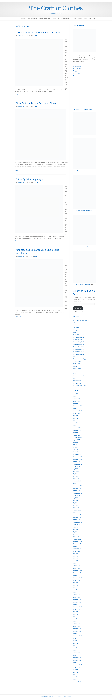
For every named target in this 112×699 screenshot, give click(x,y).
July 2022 (75, 498)
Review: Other (77, 366)
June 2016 (76, 672)
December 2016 (77, 657)
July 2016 (75, 669)
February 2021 (77, 539)
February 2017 (77, 652)
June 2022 (76, 500)
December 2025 (77, 403)
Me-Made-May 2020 (78, 342)
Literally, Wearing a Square (31, 179)
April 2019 (75, 590)
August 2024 (76, 440)
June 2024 (76, 444)
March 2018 (76, 621)
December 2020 (77, 541)
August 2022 (76, 495)
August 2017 (76, 638)
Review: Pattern (77, 368)
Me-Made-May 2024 (78, 351)
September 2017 (77, 636)
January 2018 (76, 626)
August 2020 (76, 551)
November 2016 (77, 660)
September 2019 (77, 578)
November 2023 (77, 459)
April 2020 (75, 561)
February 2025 (77, 427)
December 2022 (77, 486)
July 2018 (75, 611)
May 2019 (75, 587)
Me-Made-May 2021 (78, 344)
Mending (75, 356)
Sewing (75, 371)
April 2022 (75, 505)
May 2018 (75, 616)
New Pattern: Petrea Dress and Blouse (36, 103)
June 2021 (76, 529)
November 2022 (77, 488)
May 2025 (75, 420)
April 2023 (75, 476)
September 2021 (77, 522)
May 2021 (75, 532)
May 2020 (75, 558)
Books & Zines (87, 18)
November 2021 (77, 517)
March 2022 (76, 507)
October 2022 (76, 490)
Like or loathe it (77, 332)
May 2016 (75, 674)
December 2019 (77, 570)
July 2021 (75, 527)
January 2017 (76, 655)
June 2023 (76, 471)
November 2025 (77, 406)
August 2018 (76, 609)
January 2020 (76, 568)
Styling (74, 373)
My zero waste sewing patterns (81, 359)
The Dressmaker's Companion (83, 284)
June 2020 (76, 556)
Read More (18, 94)
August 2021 (76, 524)
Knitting (75, 330)
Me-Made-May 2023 (78, 349)
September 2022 (77, 493)
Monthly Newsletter (77, 18)
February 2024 (77, 454)
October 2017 (76, 633)
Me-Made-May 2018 (78, 337)
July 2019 (75, 582)
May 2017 (75, 645)
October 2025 (76, 408)
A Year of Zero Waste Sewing (81, 320)
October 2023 (76, 461)
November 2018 (77, 602)
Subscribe (78, 308)
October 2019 (76, 575)
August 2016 (76, 667)
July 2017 (75, 640)
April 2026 (75, 394)
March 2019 (76, 592)
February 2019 (77, 594)
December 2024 (77, 430)
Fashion (75, 325)
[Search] (94, 18)
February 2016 (77, 682)
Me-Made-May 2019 (78, 339)
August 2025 (76, 413)
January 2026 (76, 401)
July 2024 (75, 442)
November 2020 (77, 544)
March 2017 (76, 650)
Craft (74, 322)
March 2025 (76, 425)
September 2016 (77, 665)
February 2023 (77, 481)
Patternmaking (77, 361)
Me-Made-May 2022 (78, 346)
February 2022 (77, 510)
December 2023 (77, 456)
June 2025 (76, 418)
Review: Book (76, 363)
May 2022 (75, 502)
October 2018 (76, 604)
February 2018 (77, 623)
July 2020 (75, 553)
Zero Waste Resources (44, 18)
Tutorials (75, 378)
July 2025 (75, 415)
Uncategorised (77, 380)
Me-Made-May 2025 (78, 354)
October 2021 (76, 519)
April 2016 (75, 677)
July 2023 (75, 469)
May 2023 (75, 473)
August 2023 (76, 466)
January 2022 (76, 512)
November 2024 (77, 432)
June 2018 (76, 614)
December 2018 (77, 599)
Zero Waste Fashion (78, 383)
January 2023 (76, 483)
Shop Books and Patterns (64, 18)
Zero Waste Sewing (83, 246)
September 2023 (77, 464)
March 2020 (76, 563)
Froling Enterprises (67, 696)
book (84, 210)
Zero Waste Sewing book (80, 385)
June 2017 (76, 643)
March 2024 (76, 452)
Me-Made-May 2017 (78, 334)
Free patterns (76, 327)
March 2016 (76, 679)
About (54, 18)
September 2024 (77, 437)
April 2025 (75, 423)
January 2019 (76, 597)
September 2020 (77, 548)
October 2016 (76, 662)
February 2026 (77, 398)
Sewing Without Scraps (79, 170)
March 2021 (76, 536)
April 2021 (75, 534)
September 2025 (77, 411)
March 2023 (76, 478)
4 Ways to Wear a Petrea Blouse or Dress (38, 32)
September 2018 (77, 607)
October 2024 (76, 435)
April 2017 (75, 648)
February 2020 (77, 565)
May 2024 (75, 447)
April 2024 (75, 449)
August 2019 (76, 580)
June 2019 (76, 585)
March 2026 (76, 396)
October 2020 (76, 546)
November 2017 (77, 631)
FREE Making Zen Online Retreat (29, 18)
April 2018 (75, 619)
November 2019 (77, 573)
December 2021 (77, 515)
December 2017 (77, 628)
